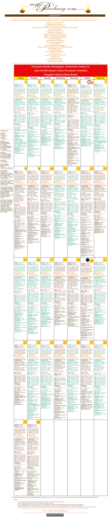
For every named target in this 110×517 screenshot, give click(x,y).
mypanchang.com (55, 15)
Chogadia (74, 20)
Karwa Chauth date (55, 44)
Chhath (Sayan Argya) (55, 58)
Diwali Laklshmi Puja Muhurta (55, 52)
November (62, 20)
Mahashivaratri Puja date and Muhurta (55, 26)
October (56, 20)
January (15, 20)
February (21, 20)
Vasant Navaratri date (55, 29)
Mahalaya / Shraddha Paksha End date (55, 37)
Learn (89, 20)
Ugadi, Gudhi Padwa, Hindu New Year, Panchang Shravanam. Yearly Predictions (55, 27)
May (34, 20)
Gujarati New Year (55, 53)
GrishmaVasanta (72, 273)
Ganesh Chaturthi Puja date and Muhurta (55, 34)
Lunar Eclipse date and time (55, 60)
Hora (85, 20)
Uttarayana (19, 93)
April (30, 20)
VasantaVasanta (19, 95)
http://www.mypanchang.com (50, 511)
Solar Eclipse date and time (55, 61)
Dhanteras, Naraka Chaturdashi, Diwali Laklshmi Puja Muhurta (55, 47)
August (44, 20)
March (26, 20)
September (50, 20)
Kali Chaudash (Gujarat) (55, 48)
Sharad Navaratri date (55, 39)
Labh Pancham (55, 56)
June (37, 20)
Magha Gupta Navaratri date (55, 24)
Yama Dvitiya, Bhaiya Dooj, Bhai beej (55, 55)
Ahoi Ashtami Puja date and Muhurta (55, 45)
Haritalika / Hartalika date (55, 32)
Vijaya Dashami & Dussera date (55, 40)
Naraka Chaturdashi (55, 50)
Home (94, 20)
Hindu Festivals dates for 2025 (55, 22)
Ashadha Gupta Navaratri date (55, 31)
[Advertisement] (11, 7)
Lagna (80, 20)
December (68, 20)
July (40, 20)
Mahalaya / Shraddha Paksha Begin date (55, 35)
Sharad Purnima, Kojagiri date (55, 42)
